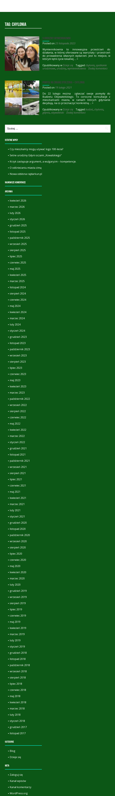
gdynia (105, 108)
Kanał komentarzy (20, 785)
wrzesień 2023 (18, 354)
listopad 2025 (18, 230)
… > (64, 59)
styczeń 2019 (17, 645)
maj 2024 (15, 304)
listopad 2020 (18, 527)
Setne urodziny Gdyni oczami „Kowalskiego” (36, 153)
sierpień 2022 (18, 409)
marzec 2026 (17, 205)
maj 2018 (15, 694)
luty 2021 (15, 508)
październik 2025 (20, 236)
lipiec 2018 (16, 682)
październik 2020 (20, 533)
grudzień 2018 (18, 651)
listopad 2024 (18, 285)
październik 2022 (20, 397)
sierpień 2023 (18, 360)
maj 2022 (15, 422)
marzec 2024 (17, 316)
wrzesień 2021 (18, 465)
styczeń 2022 (17, 440)
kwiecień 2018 (18, 700)
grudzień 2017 (18, 725)
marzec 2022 (17, 434)
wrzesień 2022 (18, 403)
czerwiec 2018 (18, 688)
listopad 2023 (18, 341)
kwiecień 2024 (18, 310)
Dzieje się (65, 65)
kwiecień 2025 (18, 273)
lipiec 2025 (16, 254)
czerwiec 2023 (18, 372)
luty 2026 (15, 211)
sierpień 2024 (18, 292)
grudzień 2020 (18, 521)
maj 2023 (15, 378)
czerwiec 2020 (18, 558)
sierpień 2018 (18, 676)
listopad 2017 (18, 731)
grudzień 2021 (18, 447)
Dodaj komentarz (95, 68)
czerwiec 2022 (18, 416)
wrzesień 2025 (18, 242)
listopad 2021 (18, 453)
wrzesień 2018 (18, 669)
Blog (12, 749)
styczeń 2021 (17, 515)
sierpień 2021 (18, 471)
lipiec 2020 (16, 552)
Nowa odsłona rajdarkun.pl (26, 172)
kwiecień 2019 (18, 626)
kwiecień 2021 (18, 496)
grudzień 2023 (18, 335)
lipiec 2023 (16, 366)
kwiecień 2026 (18, 199)
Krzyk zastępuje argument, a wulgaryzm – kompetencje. (43, 160)
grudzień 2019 (18, 589)
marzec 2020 (17, 577)
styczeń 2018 (17, 719)
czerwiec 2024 (18, 298)
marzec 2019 (17, 632)
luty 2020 (15, 583)
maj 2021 (15, 490)
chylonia (87, 65)
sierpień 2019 (18, 601)
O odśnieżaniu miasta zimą (26, 166)
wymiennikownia (74, 68)
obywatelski (46, 112)
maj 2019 (15, 620)
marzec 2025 (17, 279)
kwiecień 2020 (18, 570)
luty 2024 (15, 323)
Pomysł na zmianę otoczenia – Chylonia (61, 81)
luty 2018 (15, 713)
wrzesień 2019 (18, 595)
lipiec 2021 (16, 477)
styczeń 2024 (17, 329)
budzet (86, 108)
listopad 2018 (18, 657)
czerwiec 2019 (18, 614)
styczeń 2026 (17, 217)
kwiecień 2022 (18, 428)
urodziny (58, 68)
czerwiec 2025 (18, 261)
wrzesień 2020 (18, 539)
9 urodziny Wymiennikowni (54, 38)
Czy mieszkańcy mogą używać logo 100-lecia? (36, 147)
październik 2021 (20, 459)
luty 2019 (15, 639)
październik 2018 (20, 663)
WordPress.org (19, 791)
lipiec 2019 (16, 608)
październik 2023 (20, 347)
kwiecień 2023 (18, 385)
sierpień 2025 (18, 248)
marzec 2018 (17, 707)
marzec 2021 (17, 502)
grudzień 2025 (18, 224)
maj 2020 (15, 564)
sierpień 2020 (18, 546)
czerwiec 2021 (18, 484)
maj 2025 (15, 267)
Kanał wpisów (18, 779)
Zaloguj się (16, 773)
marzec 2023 (17, 391)
